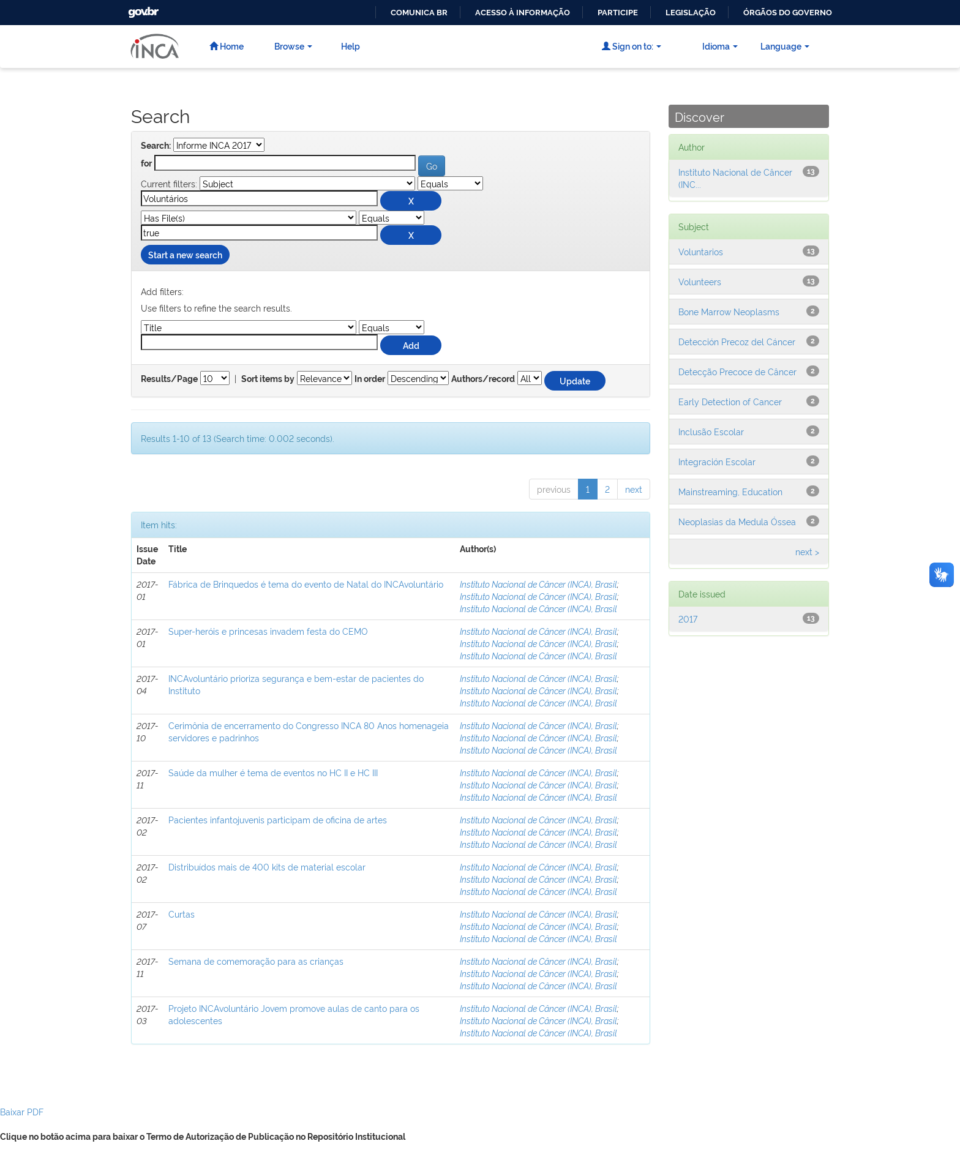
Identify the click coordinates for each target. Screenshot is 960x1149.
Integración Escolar (717, 461)
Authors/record (483, 379)
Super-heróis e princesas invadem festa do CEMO (268, 631)
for (146, 163)
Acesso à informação (522, 12)
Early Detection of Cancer (730, 401)
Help (350, 45)
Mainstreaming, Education (730, 491)
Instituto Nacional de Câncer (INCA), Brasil (538, 583)
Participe (618, 12)
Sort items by (267, 379)
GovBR (142, 9)
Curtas (181, 913)
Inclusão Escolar (711, 431)
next (633, 489)
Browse (293, 45)
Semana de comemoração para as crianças (255, 961)
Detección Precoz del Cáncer (736, 341)
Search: (156, 146)
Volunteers (699, 281)
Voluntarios (700, 251)
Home (226, 45)
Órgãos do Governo (787, 12)
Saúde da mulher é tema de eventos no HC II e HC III (273, 772)
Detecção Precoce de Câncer (737, 371)
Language (784, 45)
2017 (687, 618)
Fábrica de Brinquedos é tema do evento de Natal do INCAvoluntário (305, 583)
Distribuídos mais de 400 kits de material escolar (267, 866)
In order (369, 379)
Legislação (691, 12)
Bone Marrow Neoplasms (728, 311)
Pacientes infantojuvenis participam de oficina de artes (277, 819)
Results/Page (169, 379)
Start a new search (185, 254)
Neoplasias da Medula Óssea (737, 521)
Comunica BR (419, 12)
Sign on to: (631, 45)
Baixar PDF (21, 1111)
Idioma (720, 45)
